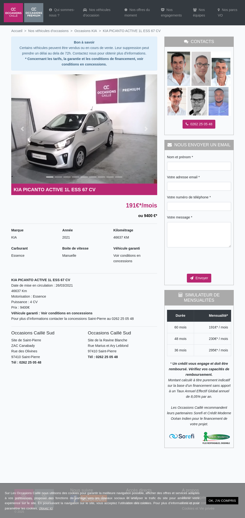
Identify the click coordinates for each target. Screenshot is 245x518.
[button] (22, 129)
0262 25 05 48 (199, 124)
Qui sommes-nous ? (62, 12)
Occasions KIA (85, 31)
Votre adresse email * (183, 177)
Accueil (16, 31)
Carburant (19, 248)
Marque (17, 230)
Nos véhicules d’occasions (48, 31)
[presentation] (203, 260)
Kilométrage (123, 230)
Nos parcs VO (227, 12)
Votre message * (179, 217)
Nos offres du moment (137, 12)
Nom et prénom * (180, 157)
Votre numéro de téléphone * (189, 197)
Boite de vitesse (75, 248)
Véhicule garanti (126, 248)
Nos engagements (171, 12)
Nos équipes (199, 12)
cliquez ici (46, 508)
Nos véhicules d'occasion (97, 12)
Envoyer (199, 278)
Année (67, 230)
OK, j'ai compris (222, 500)
